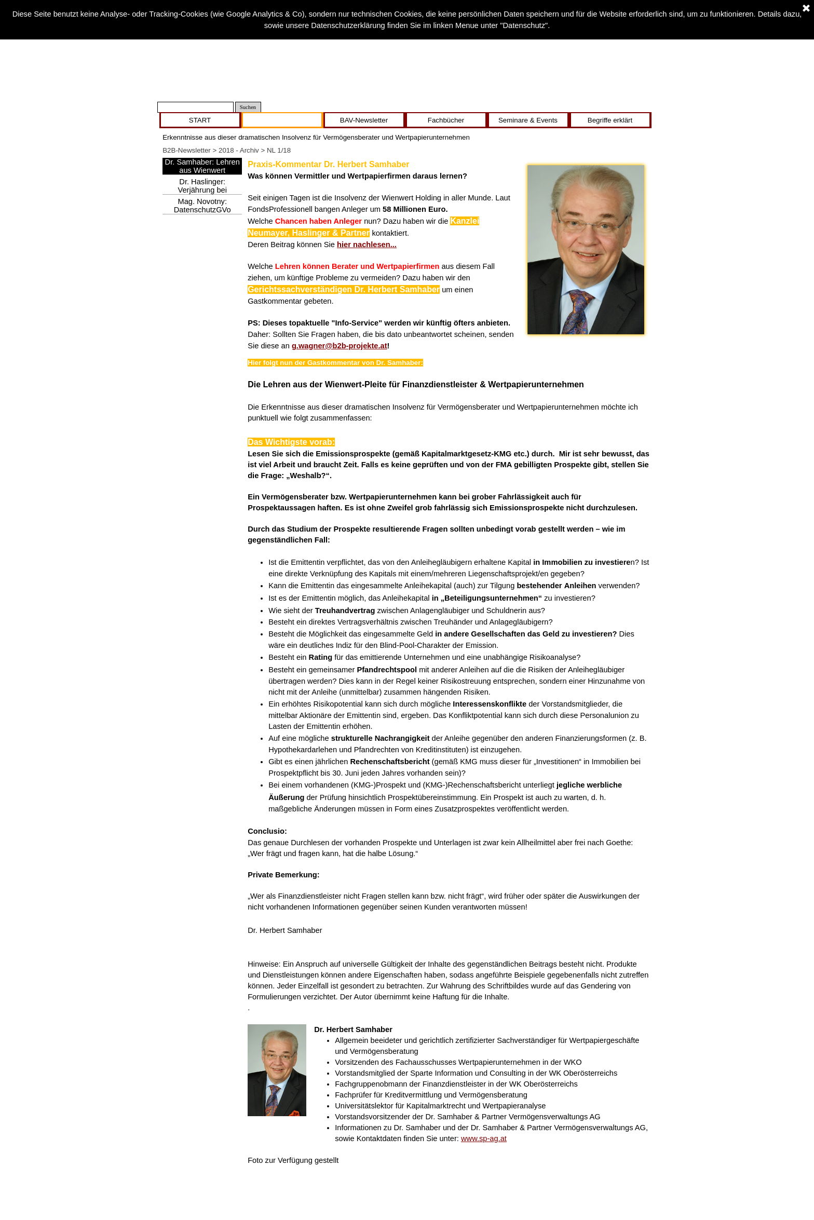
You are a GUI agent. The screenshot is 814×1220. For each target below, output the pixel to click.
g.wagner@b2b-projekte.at (339, 346)
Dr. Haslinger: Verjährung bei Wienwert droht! (202, 190)
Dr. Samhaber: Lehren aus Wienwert (202, 166)
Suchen (248, 107)
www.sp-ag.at (484, 1138)
